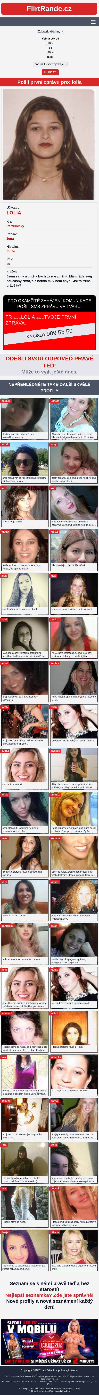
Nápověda (39, 1388)
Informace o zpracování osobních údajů (63, 1388)
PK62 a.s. (33, 1391)
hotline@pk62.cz (46, 1391)
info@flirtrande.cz (62, 1391)
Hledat (50, 72)
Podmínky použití (25, 1388)
